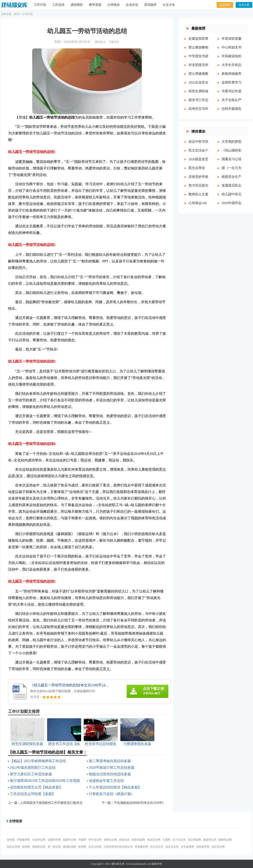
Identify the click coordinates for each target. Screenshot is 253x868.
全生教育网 (187, 846)
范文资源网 (194, 839)
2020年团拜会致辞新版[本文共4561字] (231, 206)
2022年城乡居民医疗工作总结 (32, 767)
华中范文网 (95, 839)
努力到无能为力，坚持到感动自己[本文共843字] (198, 189)
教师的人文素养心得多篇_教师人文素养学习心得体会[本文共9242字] (198, 197)
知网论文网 (110, 839)
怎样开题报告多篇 (231, 112)
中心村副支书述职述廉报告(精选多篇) (231, 51)
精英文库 (124, 839)
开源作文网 (38, 839)
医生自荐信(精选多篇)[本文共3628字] (198, 171)
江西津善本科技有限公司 (118, 846)
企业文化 (132, 4)
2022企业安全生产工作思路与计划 (198, 86)
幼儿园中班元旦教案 (231, 197)
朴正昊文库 (156, 846)
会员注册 (244, 4)
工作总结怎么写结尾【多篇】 (32, 794)
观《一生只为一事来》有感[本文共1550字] (231, 171)
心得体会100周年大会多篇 (198, 206)
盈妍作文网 (69, 839)
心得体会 (113, 4)
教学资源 (95, 4)
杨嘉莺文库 (209, 839)
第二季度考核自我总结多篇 (110, 761)
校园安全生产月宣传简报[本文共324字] (231, 180)
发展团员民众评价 (231, 189)
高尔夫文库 (172, 846)
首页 (16, 14)
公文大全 (169, 4)
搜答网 (26, 846)
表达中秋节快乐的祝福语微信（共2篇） (198, 145)
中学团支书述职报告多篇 (198, 59)
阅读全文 (100, 41)
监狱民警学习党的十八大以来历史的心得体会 (231, 86)
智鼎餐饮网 (141, 846)
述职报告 (77, 4)
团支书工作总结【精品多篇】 (198, 103)
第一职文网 (54, 846)
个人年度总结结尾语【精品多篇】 (115, 787)
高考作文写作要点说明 (198, 112)
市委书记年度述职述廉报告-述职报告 (231, 94)
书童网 (82, 839)
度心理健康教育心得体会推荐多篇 (198, 77)
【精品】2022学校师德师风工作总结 (38, 761)
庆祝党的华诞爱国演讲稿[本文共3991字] (198, 180)
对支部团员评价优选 (198, 68)
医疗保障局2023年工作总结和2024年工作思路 (45, 781)
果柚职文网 (38, 846)
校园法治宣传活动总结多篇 (110, 774)
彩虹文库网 (13, 846)
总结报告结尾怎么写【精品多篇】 (36, 787)
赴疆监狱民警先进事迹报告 (198, 42)
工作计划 (40, 4)
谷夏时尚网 (54, 839)
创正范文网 (218, 846)
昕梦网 (82, 846)
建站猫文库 (118, 863)
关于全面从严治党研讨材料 (231, 103)
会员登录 (225, 4)
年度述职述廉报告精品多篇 (231, 42)
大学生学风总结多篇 (231, 68)
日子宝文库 (179, 839)
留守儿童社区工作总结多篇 (31, 774)
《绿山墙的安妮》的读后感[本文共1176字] (231, 154)
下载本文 (114, 41)
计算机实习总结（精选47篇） (111, 794)
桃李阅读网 (138, 839)
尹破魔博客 (23, 839)
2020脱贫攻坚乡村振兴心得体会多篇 (198, 162)
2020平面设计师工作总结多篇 (111, 767)
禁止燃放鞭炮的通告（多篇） (198, 51)
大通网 (166, 839)
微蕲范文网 (225, 839)
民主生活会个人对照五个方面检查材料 (198, 154)
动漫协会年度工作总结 (106, 781)
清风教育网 (202, 846)
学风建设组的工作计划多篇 (231, 59)
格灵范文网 (153, 839)
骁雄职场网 (69, 846)
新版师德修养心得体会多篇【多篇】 (231, 77)
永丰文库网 (95, 846)
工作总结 (58, 4)
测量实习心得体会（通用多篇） (231, 162)
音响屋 (11, 839)
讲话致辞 (150, 4)
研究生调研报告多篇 (198, 94)
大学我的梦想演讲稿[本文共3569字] (231, 145)
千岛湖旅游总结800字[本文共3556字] (138, 802)
